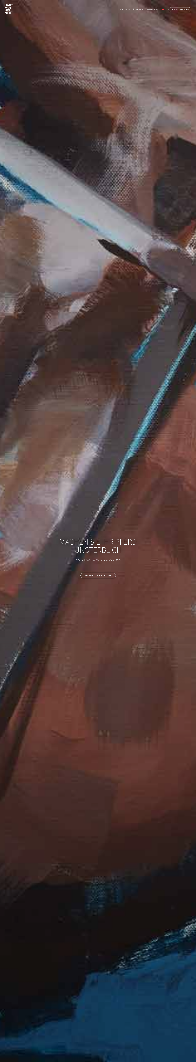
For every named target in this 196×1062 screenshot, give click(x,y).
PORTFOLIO (125, 9)
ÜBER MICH (138, 9)
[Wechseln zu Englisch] (163, 9)
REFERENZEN (152, 9)
